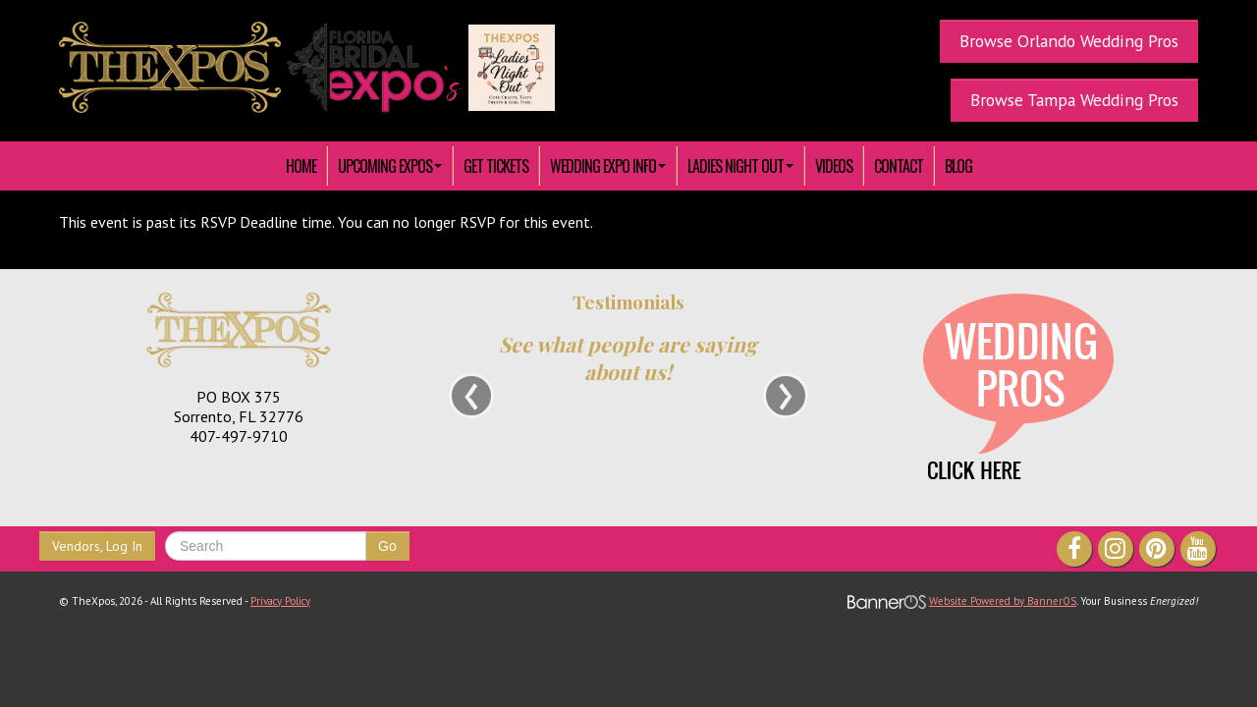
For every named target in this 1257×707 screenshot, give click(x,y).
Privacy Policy (280, 601)
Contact (898, 166)
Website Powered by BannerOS (1002, 601)
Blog (958, 166)
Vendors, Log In (97, 546)
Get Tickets (496, 166)
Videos (833, 166)
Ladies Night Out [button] (740, 166)
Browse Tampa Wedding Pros (1074, 99)
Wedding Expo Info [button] (608, 166)
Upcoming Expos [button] (390, 166)
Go (387, 546)
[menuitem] (301, 166)
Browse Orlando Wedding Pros (1068, 40)
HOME (301, 166)
